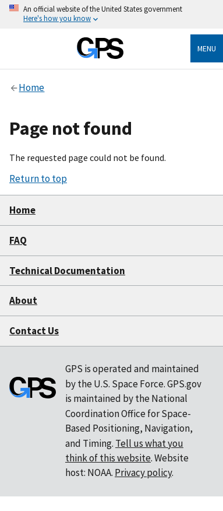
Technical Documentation (67, 270)
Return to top (38, 178)
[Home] (100, 55)
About (23, 300)
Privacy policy (143, 472)
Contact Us (34, 330)
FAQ (18, 240)
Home (22, 210)
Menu (206, 48)
